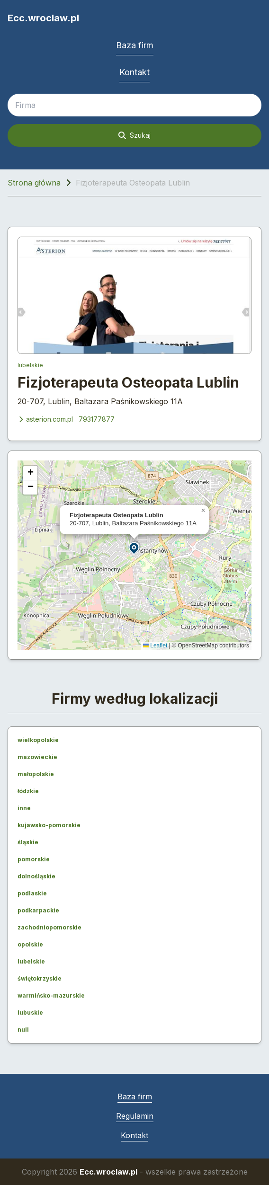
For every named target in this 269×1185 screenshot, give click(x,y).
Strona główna (34, 182)
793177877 (97, 419)
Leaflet (155, 645)
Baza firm (134, 45)
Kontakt (134, 72)
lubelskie (30, 365)
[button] (134, 547)
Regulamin (134, 1116)
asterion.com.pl (45, 419)
